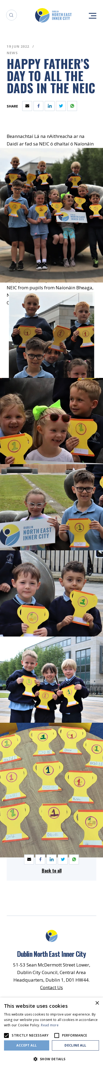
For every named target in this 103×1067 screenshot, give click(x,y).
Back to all (52, 870)
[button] (51, 1058)
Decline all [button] (75, 1045)
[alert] (51, 1032)
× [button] (97, 1003)
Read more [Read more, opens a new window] (50, 1025)
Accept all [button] (26, 1045)
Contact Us (51, 987)
